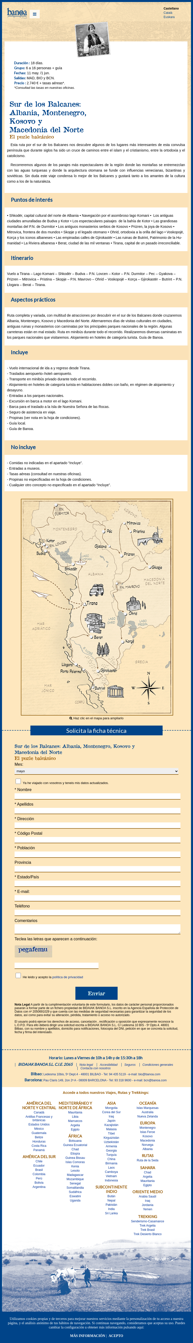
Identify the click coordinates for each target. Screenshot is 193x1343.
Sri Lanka (111, 1215)
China (111, 1160)
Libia (75, 1118)
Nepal (111, 1202)
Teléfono (22, 906)
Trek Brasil (147, 1231)
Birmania (111, 1165)
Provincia (23, 862)
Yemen (147, 1211)
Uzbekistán (111, 1143)
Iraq (111, 1118)
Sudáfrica (75, 1193)
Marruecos (75, 1122)
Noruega (147, 1146)
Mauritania (75, 1114)
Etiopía (75, 1155)
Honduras (38, 1143)
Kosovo (147, 1138)
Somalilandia (75, 1189)
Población (25, 848)
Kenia (75, 1168)
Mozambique (75, 1180)
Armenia (111, 1148)
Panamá (39, 1151)
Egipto (75, 1131)
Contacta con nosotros (95, 1070)
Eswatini (75, 1197)
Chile (39, 1163)
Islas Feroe (147, 1133)
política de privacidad (67, 978)
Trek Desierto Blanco (147, 1235)
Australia (148, 1113)
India (111, 1210)
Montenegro (147, 1129)
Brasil (39, 1171)
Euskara (169, 17)
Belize (39, 1139)
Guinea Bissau (75, 1159)
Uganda (75, 1202)
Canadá (39, 1114)
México (39, 1130)
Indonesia (111, 1182)
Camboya (111, 1173)
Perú (39, 1180)
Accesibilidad (108, 1066)
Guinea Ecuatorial (75, 1146)
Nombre (23, 790)
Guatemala (39, 1134)
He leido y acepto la (53, 978)
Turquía (111, 1156)
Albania (147, 1150)
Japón (111, 1122)
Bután (111, 1197)
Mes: (19, 764)
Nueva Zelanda (147, 1118)
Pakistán (111, 1206)
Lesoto (75, 1172)
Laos (111, 1169)
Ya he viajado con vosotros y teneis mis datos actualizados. (66, 783)
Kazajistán (111, 1126)
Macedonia (147, 1142)
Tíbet (111, 1135)
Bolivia (39, 1184)
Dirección (24, 819)
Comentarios (26, 920)
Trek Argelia (147, 1227)
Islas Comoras (75, 1163)
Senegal (75, 1185)
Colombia (39, 1175)
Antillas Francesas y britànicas (39, 1119)
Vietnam (111, 1177)
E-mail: (22, 891)
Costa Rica (39, 1147)
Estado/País (27, 877)
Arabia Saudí (147, 1198)
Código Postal (28, 833)
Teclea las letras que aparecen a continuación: (56, 940)
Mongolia (111, 1109)
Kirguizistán (111, 1139)
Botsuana (75, 1142)
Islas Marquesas (148, 1109)
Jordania (147, 1206)
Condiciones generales (157, 1066)
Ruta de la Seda (147, 1162)
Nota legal (86, 1066)
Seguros (130, 1066)
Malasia (111, 1131)
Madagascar (75, 1176)
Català (168, 13)
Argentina (39, 1188)
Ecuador (39, 1167)
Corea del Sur (111, 1113)
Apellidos (24, 804)
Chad (75, 1151)
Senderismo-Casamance (147, 1223)
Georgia (111, 1152)
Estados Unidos (39, 1126)
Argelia (75, 1126)
